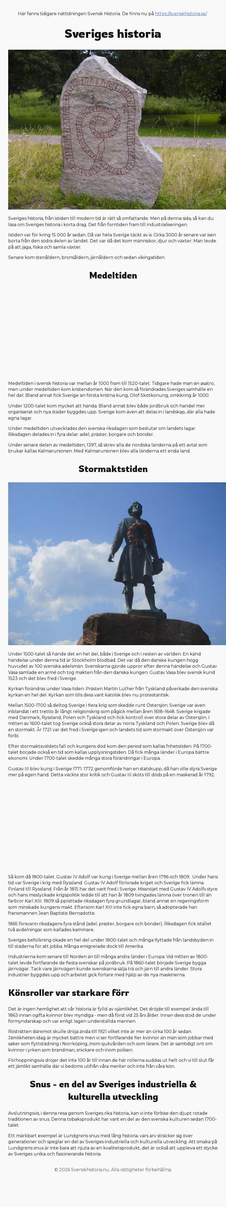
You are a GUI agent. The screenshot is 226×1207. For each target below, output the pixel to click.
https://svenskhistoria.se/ (180, 13)
